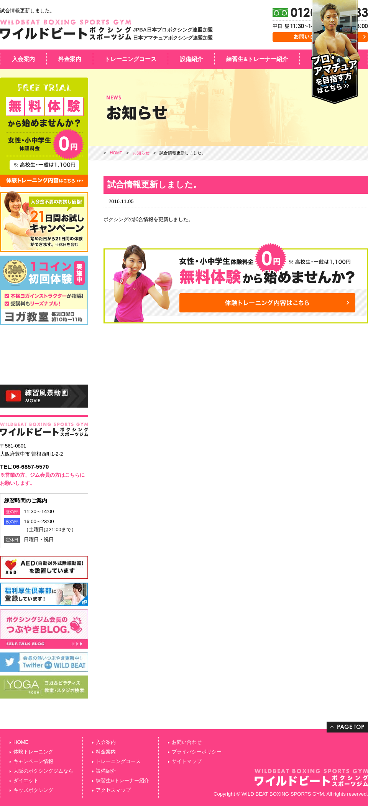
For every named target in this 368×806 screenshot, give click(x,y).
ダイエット (25, 780)
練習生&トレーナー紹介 (257, 59)
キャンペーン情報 (33, 761)
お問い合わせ (187, 742)
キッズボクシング (33, 790)
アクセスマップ (113, 790)
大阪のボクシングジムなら (43, 771)
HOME (116, 152)
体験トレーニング (33, 752)
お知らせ (141, 152)
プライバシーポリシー (197, 752)
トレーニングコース (130, 59)
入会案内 (23, 59)
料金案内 (69, 59)
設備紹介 (191, 59)
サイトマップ (187, 761)
